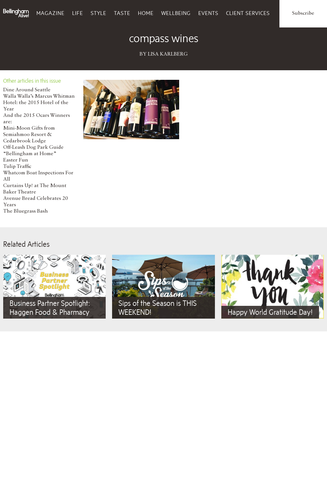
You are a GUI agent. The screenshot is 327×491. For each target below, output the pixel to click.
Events (208, 13)
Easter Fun (15, 160)
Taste (122, 13)
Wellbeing (176, 13)
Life (77, 13)
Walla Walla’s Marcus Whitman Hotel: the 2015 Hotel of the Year (39, 103)
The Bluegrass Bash (25, 211)
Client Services (248, 13)
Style (98, 13)
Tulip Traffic (17, 166)
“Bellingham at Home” (30, 153)
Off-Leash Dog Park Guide (33, 147)
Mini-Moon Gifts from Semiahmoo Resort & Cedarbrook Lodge (29, 135)
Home (146, 13)
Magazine (50, 13)
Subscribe (303, 13)
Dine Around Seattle (26, 90)
